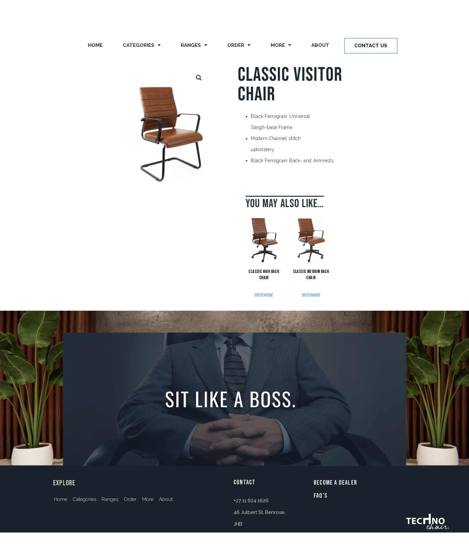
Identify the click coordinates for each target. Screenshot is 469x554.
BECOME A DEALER (335, 483)
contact (244, 482)
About (320, 45)
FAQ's (320, 496)
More (281, 45)
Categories (142, 45)
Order (238, 45)
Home (95, 45)
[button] (370, 45)
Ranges (194, 45)
